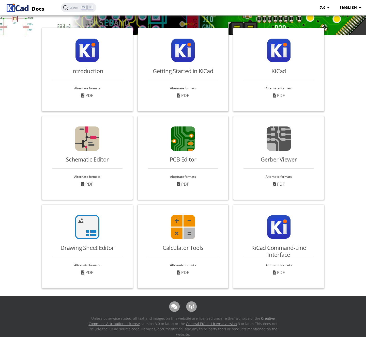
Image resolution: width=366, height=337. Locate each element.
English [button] (350, 7)
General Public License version (211, 323)
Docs (24, 7)
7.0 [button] (324, 7)
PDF (87, 95)
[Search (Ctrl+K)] (78, 7)
